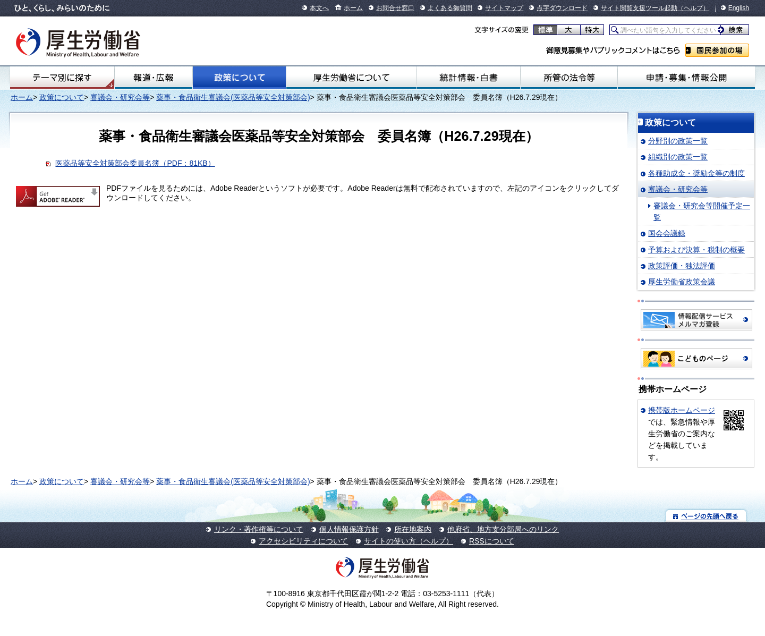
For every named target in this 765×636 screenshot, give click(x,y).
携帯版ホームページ (681, 410)
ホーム (353, 8)
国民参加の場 (717, 50)
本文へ (319, 8)
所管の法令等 (569, 77)
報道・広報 (153, 77)
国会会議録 (666, 233)
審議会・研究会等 (120, 97)
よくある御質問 (450, 8)
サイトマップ (504, 8)
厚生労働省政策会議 (681, 281)
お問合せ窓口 (395, 8)
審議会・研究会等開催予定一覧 (701, 211)
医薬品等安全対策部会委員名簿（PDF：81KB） (135, 163)
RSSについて (491, 541)
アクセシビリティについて (303, 541)
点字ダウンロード (562, 8)
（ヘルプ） (693, 8)
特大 (592, 30)
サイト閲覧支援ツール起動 (639, 8)
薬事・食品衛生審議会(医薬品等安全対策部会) (233, 97)
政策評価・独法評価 (681, 265)
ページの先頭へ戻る (706, 515)
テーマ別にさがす (62, 77)
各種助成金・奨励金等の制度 (696, 173)
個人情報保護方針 (349, 529)
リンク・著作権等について (258, 529)
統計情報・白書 (468, 77)
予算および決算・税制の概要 (696, 249)
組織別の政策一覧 (678, 156)
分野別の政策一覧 (678, 141)
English (738, 8)
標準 (545, 30)
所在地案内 (412, 529)
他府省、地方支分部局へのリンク (503, 529)
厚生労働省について (351, 77)
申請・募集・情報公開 (686, 77)
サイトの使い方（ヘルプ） (408, 541)
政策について (239, 77)
